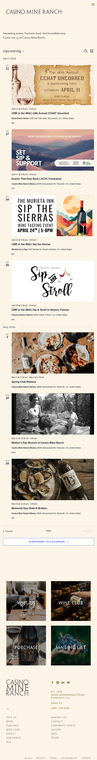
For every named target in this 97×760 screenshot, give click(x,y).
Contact (57, 722)
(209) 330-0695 (60, 708)
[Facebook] (53, 682)
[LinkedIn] (64, 682)
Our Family (13, 738)
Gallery (56, 730)
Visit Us (11, 718)
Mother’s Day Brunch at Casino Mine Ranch (38, 442)
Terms (53, 758)
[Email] (69, 682)
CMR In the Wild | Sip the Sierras (31, 244)
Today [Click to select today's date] (48, 531)
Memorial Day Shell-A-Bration (29, 508)
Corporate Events (63, 726)
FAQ (8, 742)
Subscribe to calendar (47, 541)
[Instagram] (58, 682)
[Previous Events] (8, 531)
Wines (10, 722)
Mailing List (59, 718)
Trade (55, 738)
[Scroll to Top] (26, 709)
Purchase (12, 726)
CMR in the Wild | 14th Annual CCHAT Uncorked (40, 113)
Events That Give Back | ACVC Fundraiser (37, 178)
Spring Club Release (24, 381)
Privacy (41, 758)
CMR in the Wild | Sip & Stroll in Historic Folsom (40, 309)
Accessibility (69, 758)
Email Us (56, 703)
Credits (86, 758)
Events (10, 734)
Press (54, 734)
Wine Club (13, 730)
